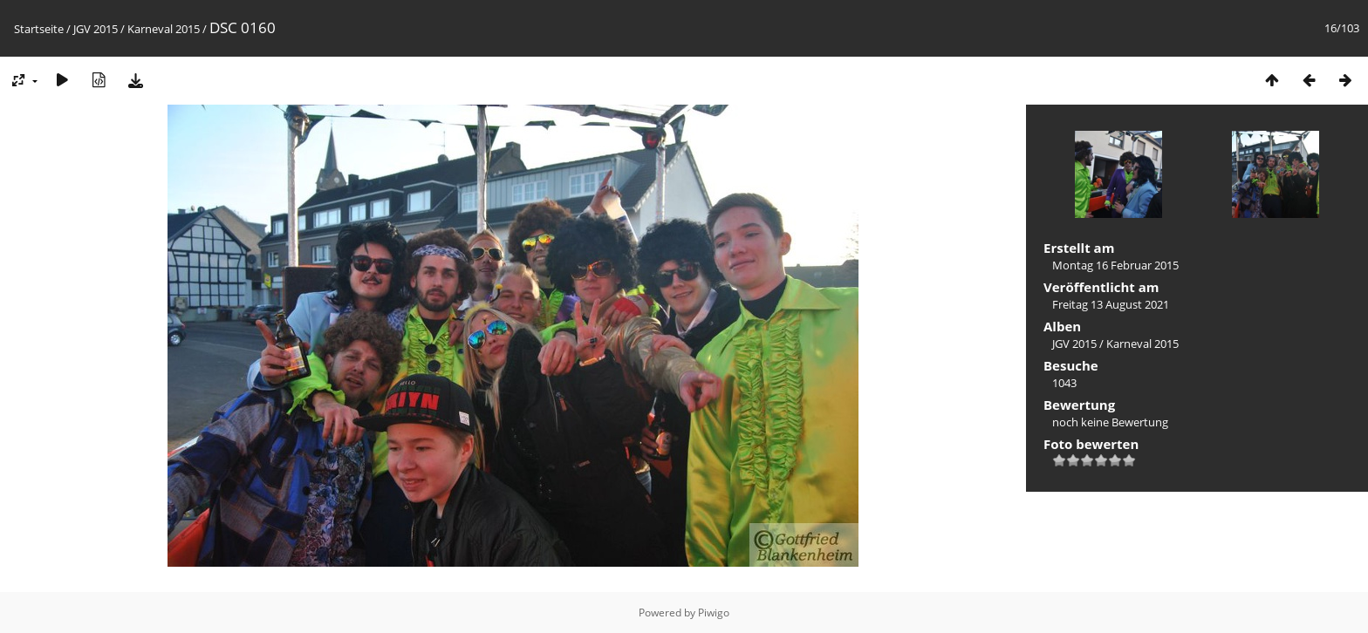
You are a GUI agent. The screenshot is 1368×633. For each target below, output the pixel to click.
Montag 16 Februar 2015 (1115, 265)
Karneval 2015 (163, 29)
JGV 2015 (95, 29)
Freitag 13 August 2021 (1110, 304)
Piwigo (713, 612)
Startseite (39, 29)
